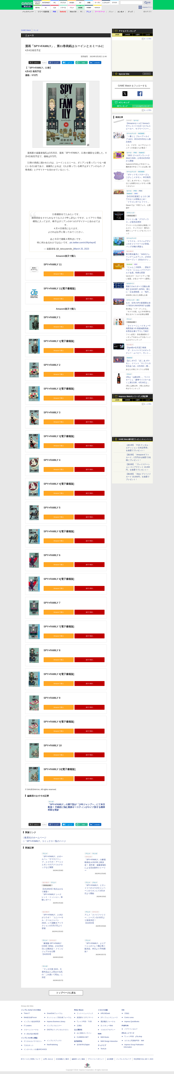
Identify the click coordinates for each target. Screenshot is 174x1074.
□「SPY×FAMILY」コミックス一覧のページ (44, 841)
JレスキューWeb (107, 1026)
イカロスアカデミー (108, 1030)
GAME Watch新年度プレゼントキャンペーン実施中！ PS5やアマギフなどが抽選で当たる (135, 440)
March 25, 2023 (81, 249)
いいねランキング (142, 106)
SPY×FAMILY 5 (52, 507)
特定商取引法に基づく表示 (143, 1059)
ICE (123, 1010)
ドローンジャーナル (31, 1030)
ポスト (36, 62)
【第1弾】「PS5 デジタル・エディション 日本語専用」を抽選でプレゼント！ (138, 448)
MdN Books (105, 1037)
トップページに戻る (66, 993)
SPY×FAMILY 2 (52, 365)
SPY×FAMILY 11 (53, 264)
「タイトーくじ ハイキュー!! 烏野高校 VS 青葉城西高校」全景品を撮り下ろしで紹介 (138, 328)
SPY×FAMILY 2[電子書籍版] (59, 388)
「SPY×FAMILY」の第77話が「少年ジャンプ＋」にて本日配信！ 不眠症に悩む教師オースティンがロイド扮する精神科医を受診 (76, 807)
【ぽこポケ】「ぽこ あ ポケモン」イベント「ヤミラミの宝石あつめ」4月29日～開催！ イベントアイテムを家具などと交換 (138, 366)
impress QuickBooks (131, 1021)
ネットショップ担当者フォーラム (59, 1017)
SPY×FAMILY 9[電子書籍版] (59, 721)
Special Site (124, 74)
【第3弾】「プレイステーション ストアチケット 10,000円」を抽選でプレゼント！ (138, 467)
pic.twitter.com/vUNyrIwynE (83, 242)
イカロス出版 (103, 1010)
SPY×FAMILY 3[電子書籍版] (59, 436)
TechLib (103, 1049)
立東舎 (79, 1026)
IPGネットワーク (128, 1033)
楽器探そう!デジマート (85, 1017)
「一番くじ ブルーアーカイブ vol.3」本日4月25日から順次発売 (138, 139)
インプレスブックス (54, 1041)
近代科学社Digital (83, 1045)
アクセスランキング (127, 31)
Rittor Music (78, 1010)
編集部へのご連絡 (78, 1059)
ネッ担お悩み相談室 (31, 1034)
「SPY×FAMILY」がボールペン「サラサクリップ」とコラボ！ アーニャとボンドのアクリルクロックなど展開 (52, 861)
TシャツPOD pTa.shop (133, 1036)
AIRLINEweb (105, 1013)
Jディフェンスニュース (109, 1017)
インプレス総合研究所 (32, 1021)
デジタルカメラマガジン (33, 1041)
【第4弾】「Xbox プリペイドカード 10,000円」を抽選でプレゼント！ (138, 476)
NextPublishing (52, 1045)
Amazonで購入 (59, 274)
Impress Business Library (56, 1021)
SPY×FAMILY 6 (52, 555)
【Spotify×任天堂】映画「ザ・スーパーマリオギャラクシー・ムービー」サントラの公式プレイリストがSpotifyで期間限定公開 (138, 352)
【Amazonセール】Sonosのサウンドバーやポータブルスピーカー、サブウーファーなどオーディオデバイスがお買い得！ (138, 128)
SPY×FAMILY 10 (53, 745)
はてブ (70, 62)
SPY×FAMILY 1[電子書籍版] (59, 341)
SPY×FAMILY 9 (52, 698)
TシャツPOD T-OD (84, 1021)
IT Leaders (28, 1026)
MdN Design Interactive (109, 1041)
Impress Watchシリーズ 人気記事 (133, 396)
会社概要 (110, 1059)
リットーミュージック (85, 1013)
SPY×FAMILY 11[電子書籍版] (59, 288)
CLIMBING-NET (82, 1037)
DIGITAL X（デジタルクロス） (58, 1030)
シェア (56, 62)
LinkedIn (97, 62)
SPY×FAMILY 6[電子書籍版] (59, 579)
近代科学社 (78, 1041)
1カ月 (148, 35)
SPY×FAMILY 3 (52, 412)
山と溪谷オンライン (84, 1033)
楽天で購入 (89, 274)
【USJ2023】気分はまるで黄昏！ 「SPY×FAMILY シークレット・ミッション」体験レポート (52, 894)
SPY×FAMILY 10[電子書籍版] (59, 769)
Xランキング (124, 102)
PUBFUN (125, 1026)
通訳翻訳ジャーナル (108, 1021)
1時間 (117, 35)
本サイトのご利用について (30, 1059)
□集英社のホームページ (34, 837)
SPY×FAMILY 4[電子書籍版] (59, 483)
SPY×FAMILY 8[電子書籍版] (59, 674)
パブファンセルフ (130, 1029)
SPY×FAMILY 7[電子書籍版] (59, 626)
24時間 (127, 35)
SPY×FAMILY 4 (52, 460)
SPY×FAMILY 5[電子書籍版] (59, 531)
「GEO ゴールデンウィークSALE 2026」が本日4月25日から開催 (138, 158)
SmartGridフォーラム (55, 1013)
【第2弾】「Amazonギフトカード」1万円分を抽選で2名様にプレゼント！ (138, 457)
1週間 (138, 35)
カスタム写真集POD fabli (134, 1041)
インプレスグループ (123, 1059)
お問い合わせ (48, 1059)
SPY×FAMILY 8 (52, 650)
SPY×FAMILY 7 (52, 602)
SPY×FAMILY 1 (52, 317)
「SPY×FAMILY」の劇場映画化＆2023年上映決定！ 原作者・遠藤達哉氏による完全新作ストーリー (95, 864)
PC (81, 12)
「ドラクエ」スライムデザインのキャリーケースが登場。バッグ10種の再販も (138, 244)
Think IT (27, 1013)
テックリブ (102, 1045)
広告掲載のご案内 (62, 1059)
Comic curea (128, 1017)
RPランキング (122, 106)
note (83, 62)
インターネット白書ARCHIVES (35, 1049)
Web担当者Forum (30, 1017)
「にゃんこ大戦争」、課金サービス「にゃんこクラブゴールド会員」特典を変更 (138, 270)
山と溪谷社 (78, 1030)
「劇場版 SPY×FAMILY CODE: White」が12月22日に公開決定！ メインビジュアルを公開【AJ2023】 (52, 948)
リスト (44, 62)
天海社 (126, 1013)
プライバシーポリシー (96, 1059)
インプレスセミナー (54, 1026)
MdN (99, 1034)
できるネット (29, 1045)
